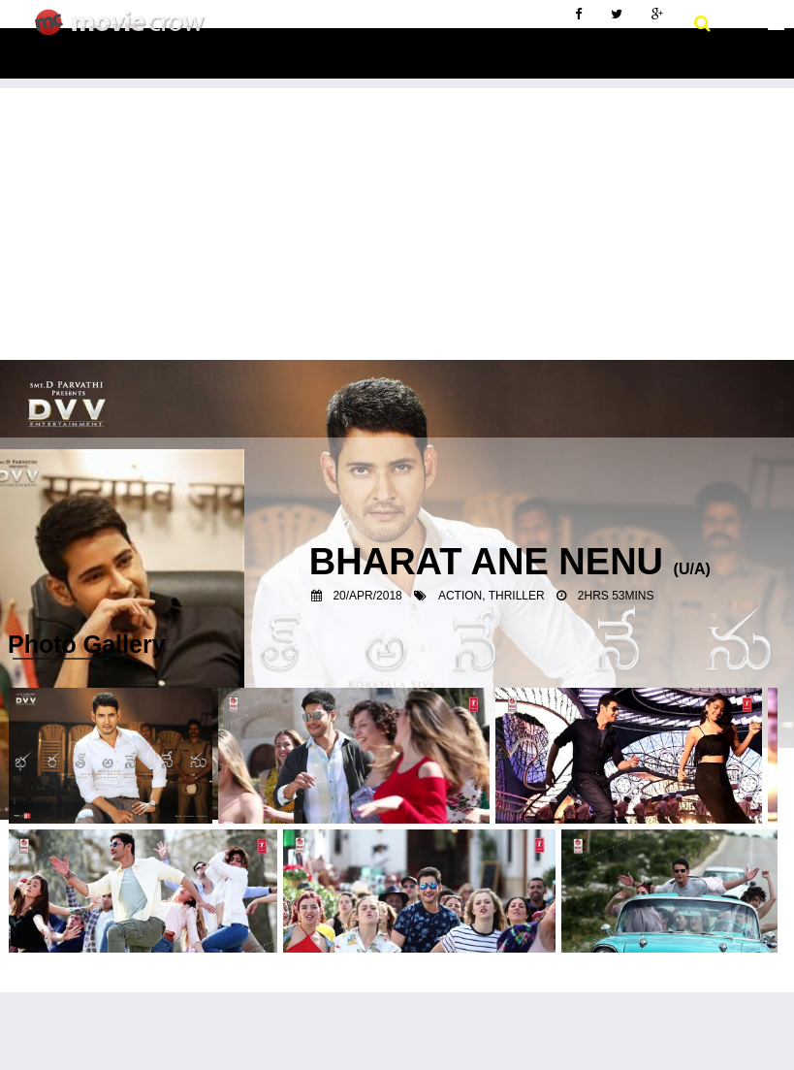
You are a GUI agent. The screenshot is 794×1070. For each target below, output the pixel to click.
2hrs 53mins (616, 595)
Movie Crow (124, 30)
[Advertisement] (397, 224)
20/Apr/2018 (367, 595)
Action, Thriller (491, 595)
